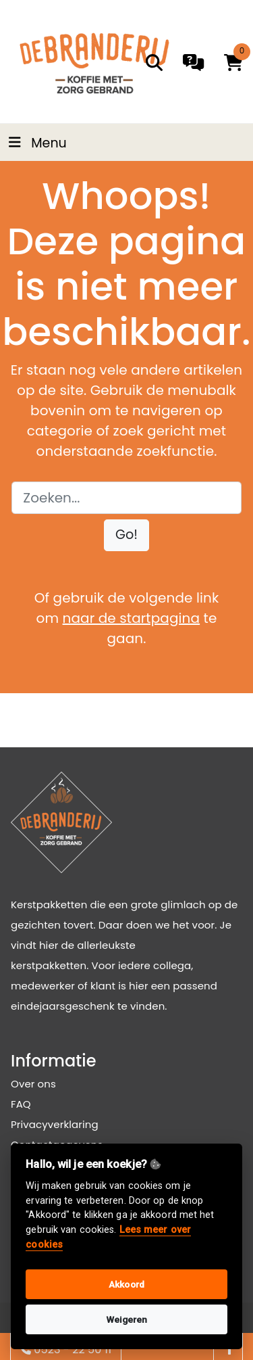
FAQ (21, 1104)
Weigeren (127, 1319)
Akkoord (126, 1284)
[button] (126, 535)
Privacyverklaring (55, 1124)
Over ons (33, 1084)
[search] (154, 62)
